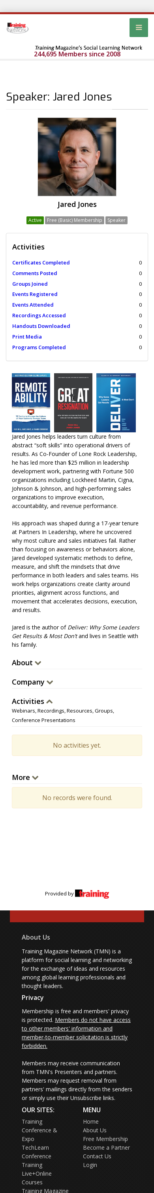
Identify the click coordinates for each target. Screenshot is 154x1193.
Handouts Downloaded (41, 325)
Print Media (27, 336)
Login (90, 1165)
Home (91, 1121)
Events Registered (35, 294)
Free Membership (105, 1139)
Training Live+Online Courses (37, 1173)
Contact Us (97, 1156)
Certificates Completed (41, 262)
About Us (36, 937)
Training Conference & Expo (39, 1130)
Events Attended (33, 304)
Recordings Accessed (39, 315)
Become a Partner (106, 1147)
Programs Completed (39, 347)
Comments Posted (34, 273)
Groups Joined (30, 283)
